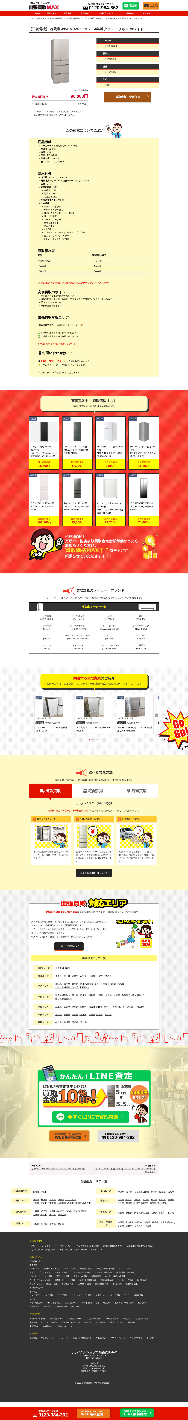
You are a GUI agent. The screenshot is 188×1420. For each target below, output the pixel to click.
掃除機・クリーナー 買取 (64, 1298)
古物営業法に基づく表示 (113, 1264)
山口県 (108, 1014)
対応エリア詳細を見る (68, 946)
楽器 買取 (47, 1324)
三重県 (58, 1007)
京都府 (75, 1007)
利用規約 (131, 1340)
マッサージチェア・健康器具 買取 (44, 1302)
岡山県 (75, 1014)
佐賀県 (147, 1240)
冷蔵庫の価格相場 (73, 18)
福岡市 (138, 1240)
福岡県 (121, 1240)
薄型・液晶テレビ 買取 (125, 1290)
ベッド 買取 (48, 1313)
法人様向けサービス (64, 1344)
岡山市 (83, 1014)
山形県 (100, 976)
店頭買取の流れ (94, 1337)
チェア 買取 (62, 1313)
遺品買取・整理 (142, 1337)
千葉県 (104, 984)
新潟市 (66, 995)
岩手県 (67, 976)
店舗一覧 (88, 1340)
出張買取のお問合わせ (71, 1340)
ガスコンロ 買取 (84, 1302)
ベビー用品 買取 (36, 1321)
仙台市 (83, 976)
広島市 (99, 1014)
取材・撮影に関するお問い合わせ (73, 1268)
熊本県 (163, 1240)
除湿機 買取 (142, 1298)
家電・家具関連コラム (82, 1356)
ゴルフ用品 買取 (53, 1321)
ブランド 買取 (86, 1321)
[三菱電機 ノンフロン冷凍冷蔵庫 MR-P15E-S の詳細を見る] (93, 707)
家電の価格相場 (56, 18)
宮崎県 (129, 1244)
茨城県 (58, 984)
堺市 (106, 1007)
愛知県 (58, 999)
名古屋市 (67, 999)
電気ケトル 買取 (80, 1294)
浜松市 (140, 995)
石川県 (83, 995)
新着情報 (33, 1356)
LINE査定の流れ (111, 1337)
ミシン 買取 (117, 1302)
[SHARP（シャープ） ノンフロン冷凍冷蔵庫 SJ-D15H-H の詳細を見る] (134, 707)
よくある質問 (52, 1340)
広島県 (92, 1014)
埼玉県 (83, 984)
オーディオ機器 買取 (103, 1290)
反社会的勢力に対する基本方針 (140, 1264)
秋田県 (92, 976)
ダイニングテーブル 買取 (81, 1313)
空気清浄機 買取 (101, 1302)
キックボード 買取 (125, 1298)
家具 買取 (33, 1310)
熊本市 (171, 1240)
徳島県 (58, 1022)
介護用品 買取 (61, 1324)
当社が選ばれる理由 (38, 1337)
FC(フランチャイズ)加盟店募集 (42, 1268)
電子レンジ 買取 (63, 1294)
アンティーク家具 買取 (133, 1313)
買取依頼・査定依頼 (128, 96)
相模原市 (84, 987)
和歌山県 (140, 1007)
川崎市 (75, 987)
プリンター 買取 (61, 1290)
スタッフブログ (136, 1356)
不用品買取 (126, 1337)
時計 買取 (75, 1324)
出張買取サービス (57, 1337)
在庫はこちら (101, 1356)
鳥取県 (58, 1014)
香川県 (67, 1022)
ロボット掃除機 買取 (87, 1298)
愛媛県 (75, 1022)
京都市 (83, 1007)
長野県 (108, 995)
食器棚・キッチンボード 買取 (108, 1313)
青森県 (58, 976)
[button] (156, 715)
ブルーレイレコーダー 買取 (41, 1294)
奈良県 (130, 1007)
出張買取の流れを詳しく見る (94, 873)
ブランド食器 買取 (103, 1321)
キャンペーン (63, 1356)
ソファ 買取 (34, 1313)
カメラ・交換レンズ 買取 (40, 1298)
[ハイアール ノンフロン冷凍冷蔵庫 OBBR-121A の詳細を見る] (53, 707)
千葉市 (112, 984)
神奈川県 (59, 987)
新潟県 (58, 995)
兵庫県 (114, 1007)
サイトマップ (96, 1268)
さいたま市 (93, 984)
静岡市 (133, 995)
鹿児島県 (138, 1244)
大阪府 (92, 1007)
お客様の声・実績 (116, 1340)
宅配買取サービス (76, 1337)
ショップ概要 (44, 1264)
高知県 (83, 1022)
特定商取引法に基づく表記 (88, 1264)
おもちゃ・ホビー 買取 (124, 1321)
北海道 (58, 968)
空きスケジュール (118, 1356)
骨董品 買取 (34, 1324)
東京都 (121, 984)
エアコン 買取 (70, 1287)
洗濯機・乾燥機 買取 (51, 1287)
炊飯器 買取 (96, 1294)
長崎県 (155, 1240)
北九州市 (129, 1240)
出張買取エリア (36, 1340)
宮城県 (75, 976)
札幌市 (66, 968)
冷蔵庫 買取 (34, 1287)
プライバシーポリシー (63, 1264)
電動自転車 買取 (107, 1298)
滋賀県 (67, 1007)
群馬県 (75, 984)
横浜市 (68, 987)
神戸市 (121, 1007)
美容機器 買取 (67, 1302)
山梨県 (100, 995)
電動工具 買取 (70, 1321)
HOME (38, 13)
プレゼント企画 (47, 1356)
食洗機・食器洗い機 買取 (115, 1294)
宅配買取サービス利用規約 (41, 1344)
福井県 (92, 995)
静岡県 (125, 995)
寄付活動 (150, 1356)
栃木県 (67, 984)
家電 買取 (33, 1283)
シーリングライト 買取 (105, 1287)
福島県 (108, 976)
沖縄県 (148, 1244)
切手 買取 (142, 1321)
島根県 (67, 1014)
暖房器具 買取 (86, 1287)
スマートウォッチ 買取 (81, 1290)
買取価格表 (41, 18)
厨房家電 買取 (132, 1302)
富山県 (75, 995)
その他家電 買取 (36, 1306)
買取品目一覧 (35, 1279)
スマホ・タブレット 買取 (40, 1290)
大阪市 (99, 1007)
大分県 (121, 1244)
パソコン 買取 (124, 1287)
